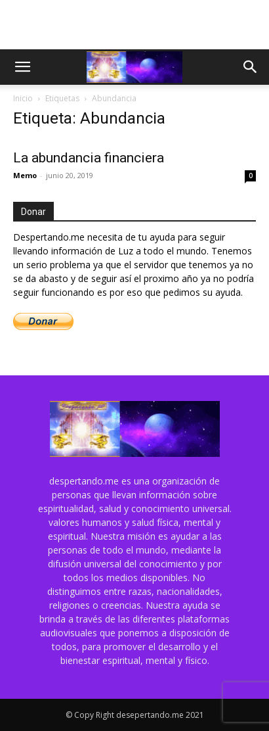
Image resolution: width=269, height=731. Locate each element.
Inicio (23, 98)
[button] (22, 67)
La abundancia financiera (88, 158)
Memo (25, 175)
